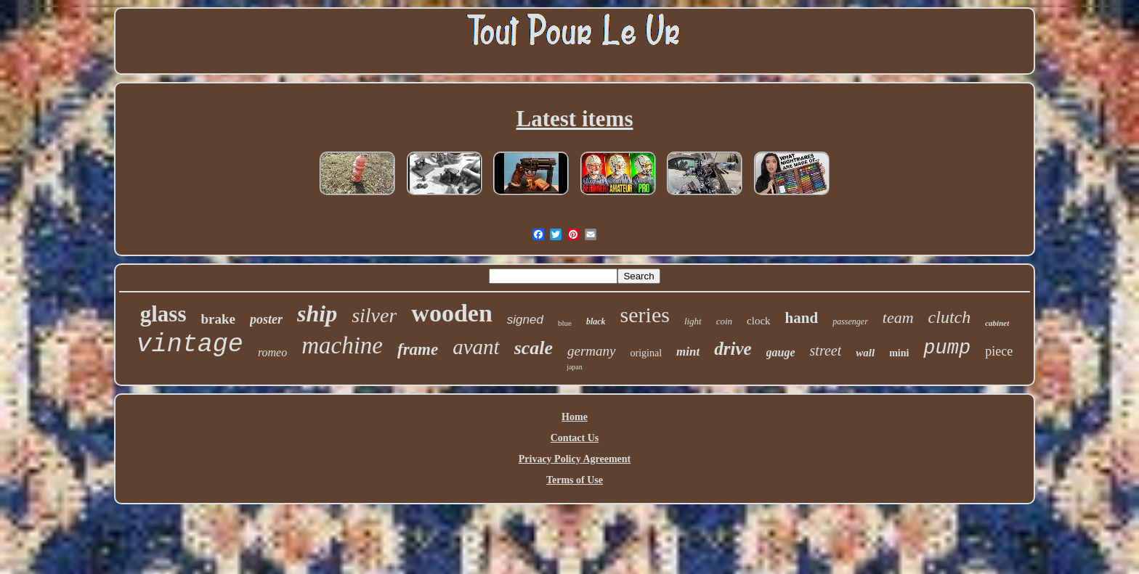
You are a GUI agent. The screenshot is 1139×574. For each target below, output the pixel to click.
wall (865, 352)
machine (342, 345)
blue (565, 323)
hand (802, 318)
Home (575, 416)
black (596, 321)
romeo (272, 352)
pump (946, 348)
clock (758, 321)
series (645, 315)
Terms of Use (574, 480)
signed (525, 320)
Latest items (574, 118)
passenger (850, 321)
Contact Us (575, 437)
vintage (190, 344)
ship (317, 313)
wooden (451, 313)
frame (417, 349)
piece (999, 351)
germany (591, 350)
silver (374, 315)
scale (533, 347)
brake (218, 319)
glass (163, 314)
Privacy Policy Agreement (575, 459)
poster (266, 319)
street (826, 350)
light (693, 321)
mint (688, 351)
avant (476, 346)
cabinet (997, 323)
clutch (949, 317)
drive (732, 348)
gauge (780, 352)
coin (724, 321)
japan (575, 367)
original (646, 353)
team (898, 317)
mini (899, 353)
